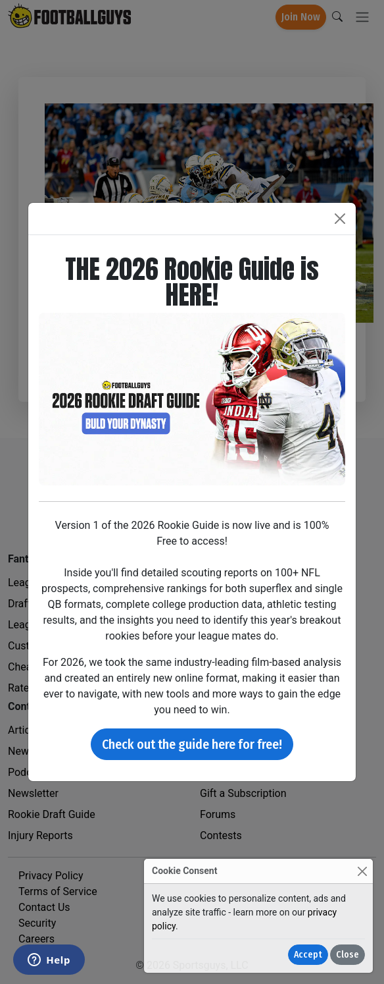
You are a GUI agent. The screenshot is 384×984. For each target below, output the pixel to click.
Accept (308, 954)
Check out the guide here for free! (192, 744)
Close (347, 954)
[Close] (362, 871)
